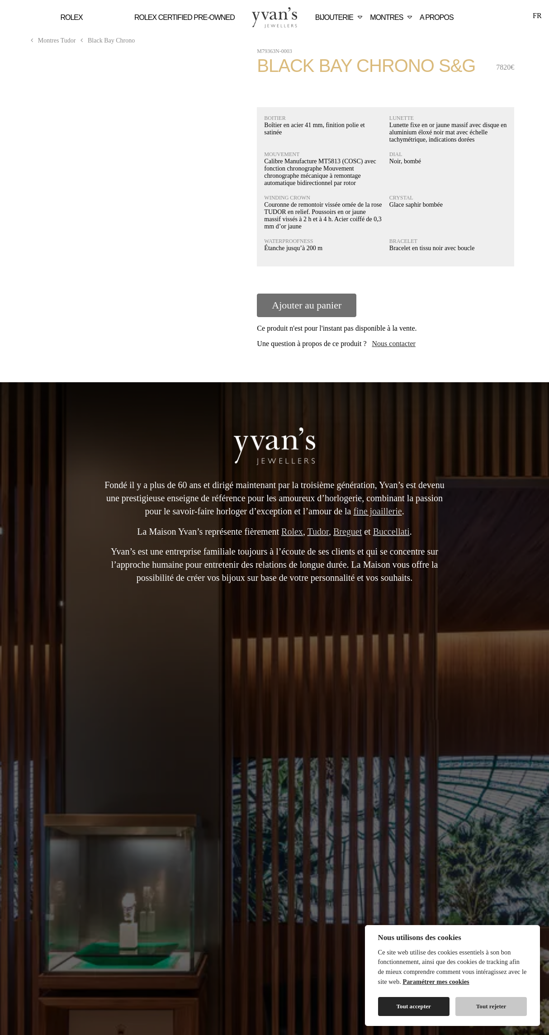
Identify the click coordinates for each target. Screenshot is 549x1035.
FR (537, 15)
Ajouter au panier (306, 305)
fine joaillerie (377, 511)
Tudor (318, 531)
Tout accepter (414, 1006)
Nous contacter (394, 343)
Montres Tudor (52, 40)
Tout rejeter (491, 1006)
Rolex (72, 17)
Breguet (347, 531)
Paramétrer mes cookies (435, 981)
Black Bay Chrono (106, 40)
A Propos (437, 17)
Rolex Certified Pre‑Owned (184, 17)
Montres (392, 17)
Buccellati (391, 531)
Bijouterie (340, 17)
